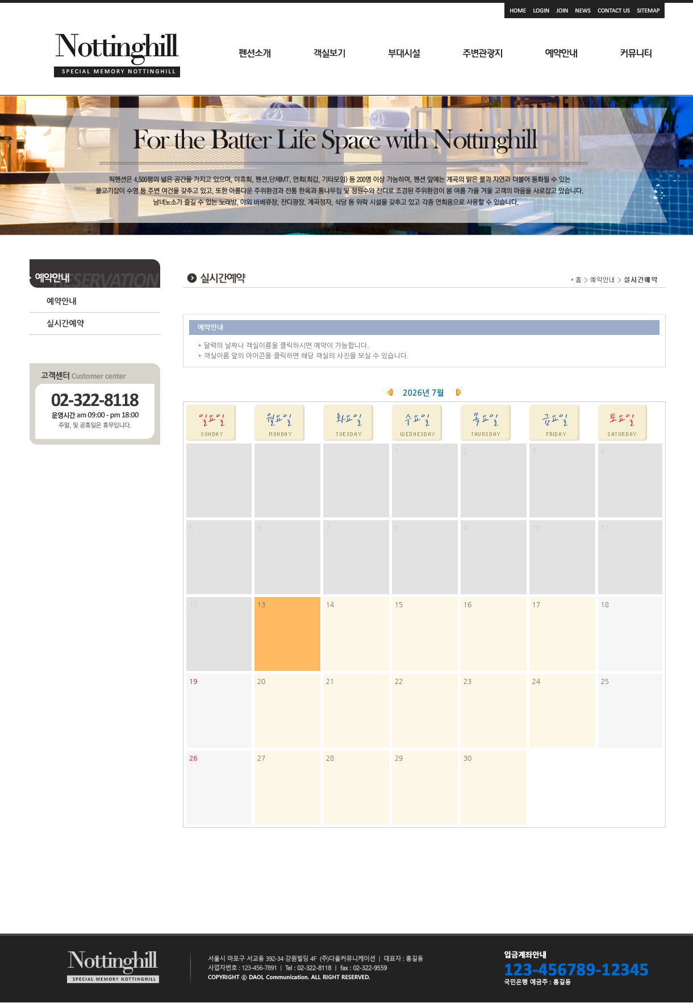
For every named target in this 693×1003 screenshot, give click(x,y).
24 (536, 681)
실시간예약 (65, 324)
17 (536, 605)
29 (399, 758)
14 (330, 605)
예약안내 (62, 301)
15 (399, 605)
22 (399, 681)
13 (261, 605)
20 (261, 681)
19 (193, 681)
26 (193, 758)
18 (605, 605)
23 (468, 681)
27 (261, 758)
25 (605, 681)
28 (330, 758)
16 (468, 605)
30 (468, 758)
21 (330, 681)
